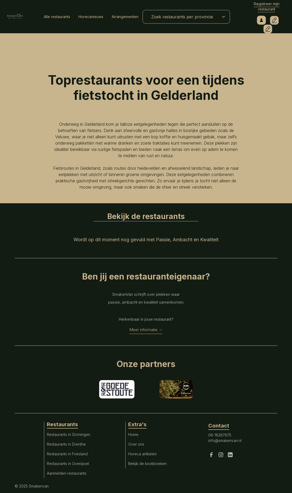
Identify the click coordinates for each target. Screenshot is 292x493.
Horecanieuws (90, 16)
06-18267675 (219, 435)
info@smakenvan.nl (225, 440)
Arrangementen (125, 16)
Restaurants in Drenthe (66, 444)
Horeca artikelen (142, 454)
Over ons (136, 444)
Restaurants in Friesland (67, 454)
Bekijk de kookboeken (147, 463)
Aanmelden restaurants (66, 473)
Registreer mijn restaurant (266, 6)
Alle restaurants (57, 16)
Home (133, 434)
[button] (186, 17)
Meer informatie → (146, 329)
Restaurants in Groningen (68, 434)
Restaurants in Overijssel (68, 463)
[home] (15, 17)
